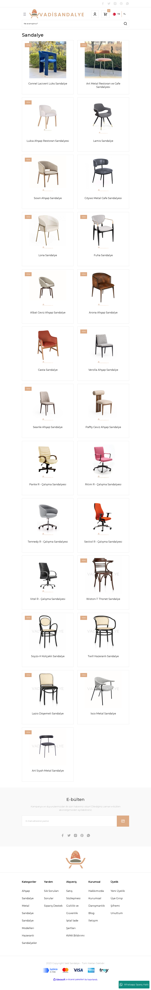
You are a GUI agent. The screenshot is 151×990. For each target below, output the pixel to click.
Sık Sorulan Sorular (51, 903)
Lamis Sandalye (103, 141)
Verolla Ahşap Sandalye (103, 373)
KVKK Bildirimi (75, 943)
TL (124, 14)
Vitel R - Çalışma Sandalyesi (47, 604)
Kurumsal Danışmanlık (96, 910)
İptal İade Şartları (72, 932)
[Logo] (56, 14)
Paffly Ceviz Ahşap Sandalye (103, 431)
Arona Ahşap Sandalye (103, 315)
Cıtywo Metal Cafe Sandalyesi (103, 199)
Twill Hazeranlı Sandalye (103, 662)
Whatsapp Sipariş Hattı (134, 984)
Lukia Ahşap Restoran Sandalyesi (48, 141)
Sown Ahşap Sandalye (48, 199)
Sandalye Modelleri (28, 932)
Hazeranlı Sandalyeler (29, 947)
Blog (91, 921)
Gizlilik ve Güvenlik (72, 917)
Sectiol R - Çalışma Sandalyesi (103, 546)
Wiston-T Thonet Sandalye (103, 604)
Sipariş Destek (53, 913)
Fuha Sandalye (103, 257)
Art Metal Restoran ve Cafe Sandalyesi (103, 85)
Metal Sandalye (28, 917)
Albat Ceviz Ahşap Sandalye (47, 315)
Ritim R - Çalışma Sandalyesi (103, 488)
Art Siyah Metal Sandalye (48, 778)
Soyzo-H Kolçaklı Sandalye (48, 662)
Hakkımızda (96, 899)
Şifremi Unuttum (117, 917)
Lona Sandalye (48, 257)
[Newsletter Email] (75, 829)
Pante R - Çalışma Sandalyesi (47, 488)
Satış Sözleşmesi (73, 903)
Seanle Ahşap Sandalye (48, 431)
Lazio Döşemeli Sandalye (48, 720)
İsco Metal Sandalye (103, 720)
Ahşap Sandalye (28, 903)
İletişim (93, 928)
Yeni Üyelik (118, 899)
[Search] (75, 24)
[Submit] (123, 829)
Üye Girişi (117, 906)
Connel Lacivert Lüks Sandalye (47, 83)
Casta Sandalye (48, 373)
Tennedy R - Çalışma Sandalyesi (48, 546)
